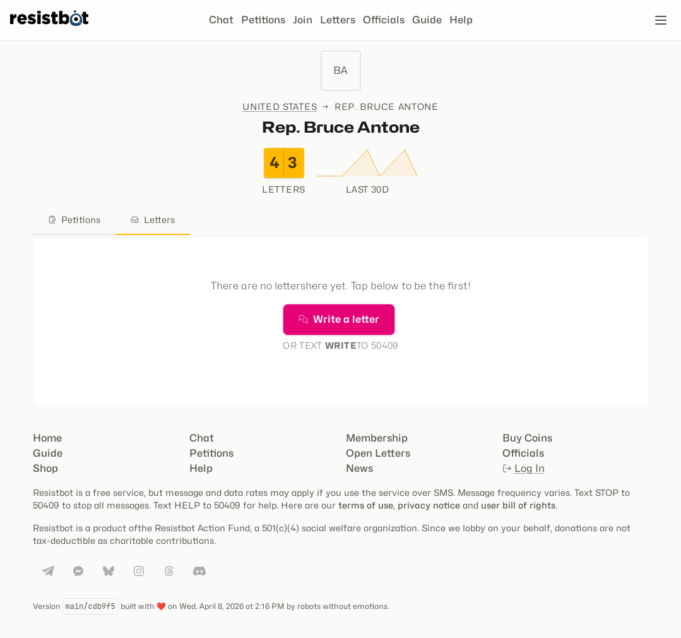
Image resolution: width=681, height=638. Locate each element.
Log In (523, 468)
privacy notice (429, 505)
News (359, 468)
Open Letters (378, 453)
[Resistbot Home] (49, 30)
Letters (337, 20)
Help (461, 20)
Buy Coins (527, 438)
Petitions (263, 20)
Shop (45, 468)
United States (279, 106)
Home (47, 438)
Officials (384, 20)
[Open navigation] (660, 20)
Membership (377, 438)
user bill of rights (518, 505)
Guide (427, 20)
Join (302, 20)
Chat (221, 20)
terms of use (365, 505)
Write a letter (339, 319)
